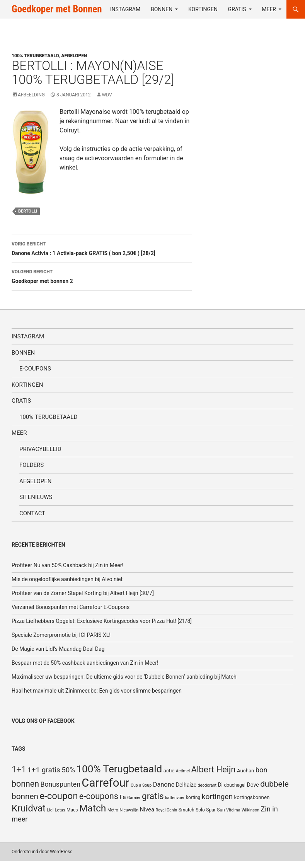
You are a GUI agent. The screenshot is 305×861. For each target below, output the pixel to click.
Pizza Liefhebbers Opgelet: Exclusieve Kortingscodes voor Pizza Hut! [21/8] (102, 621)
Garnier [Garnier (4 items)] (133, 797)
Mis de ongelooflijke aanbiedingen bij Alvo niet (67, 579)
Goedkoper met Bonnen (57, 9)
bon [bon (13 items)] (262, 770)
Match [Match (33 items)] (92, 808)
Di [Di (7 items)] (220, 785)
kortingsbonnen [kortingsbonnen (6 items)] (251, 797)
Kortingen (203, 9)
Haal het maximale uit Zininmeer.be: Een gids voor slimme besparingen (97, 691)
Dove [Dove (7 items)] (253, 785)
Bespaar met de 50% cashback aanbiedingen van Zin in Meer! (85, 663)
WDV (107, 95)
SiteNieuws (36, 497)
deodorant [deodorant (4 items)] (207, 785)
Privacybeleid (40, 449)
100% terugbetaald (35, 55)
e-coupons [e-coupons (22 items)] (98, 796)
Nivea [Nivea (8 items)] (147, 809)
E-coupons (35, 368)
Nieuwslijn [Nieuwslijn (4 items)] (128, 810)
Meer (269, 9)
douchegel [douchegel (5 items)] (234, 785)
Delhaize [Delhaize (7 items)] (186, 785)
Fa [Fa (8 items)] (123, 797)
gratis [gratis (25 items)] (153, 796)
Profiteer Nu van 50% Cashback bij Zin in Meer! (67, 565)
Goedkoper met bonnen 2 (102, 275)
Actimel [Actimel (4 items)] (183, 771)
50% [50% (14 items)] (68, 770)
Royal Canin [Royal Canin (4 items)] (166, 810)
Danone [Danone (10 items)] (164, 784)
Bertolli (27, 211)
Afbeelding (31, 95)
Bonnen (161, 9)
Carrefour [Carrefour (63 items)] (105, 782)
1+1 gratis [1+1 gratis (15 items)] (43, 769)
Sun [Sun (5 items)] (221, 810)
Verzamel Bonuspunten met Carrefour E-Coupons (70, 607)
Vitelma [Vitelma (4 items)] (233, 810)
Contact (32, 513)
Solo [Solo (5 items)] (200, 810)
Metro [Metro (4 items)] (112, 810)
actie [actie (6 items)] (169, 771)
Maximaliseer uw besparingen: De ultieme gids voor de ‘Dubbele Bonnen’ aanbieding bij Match (124, 677)
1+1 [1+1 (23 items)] (19, 769)
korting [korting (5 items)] (193, 797)
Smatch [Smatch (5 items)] (186, 810)
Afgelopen (74, 55)
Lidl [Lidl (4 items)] (50, 810)
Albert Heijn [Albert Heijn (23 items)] (213, 769)
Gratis (237, 9)
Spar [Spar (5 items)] (210, 810)
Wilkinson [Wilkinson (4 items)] (250, 810)
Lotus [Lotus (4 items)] (60, 810)
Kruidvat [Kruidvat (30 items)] (29, 808)
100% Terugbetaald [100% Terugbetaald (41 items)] (119, 769)
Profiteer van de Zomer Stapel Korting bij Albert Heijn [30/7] (83, 593)
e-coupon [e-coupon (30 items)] (58, 796)
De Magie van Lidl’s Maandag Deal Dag (58, 649)
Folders (31, 464)
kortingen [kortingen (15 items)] (217, 796)
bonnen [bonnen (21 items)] (25, 784)
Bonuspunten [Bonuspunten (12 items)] (60, 784)
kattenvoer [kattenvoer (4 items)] (174, 797)
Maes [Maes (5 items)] (72, 810)
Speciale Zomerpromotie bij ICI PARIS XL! (61, 635)
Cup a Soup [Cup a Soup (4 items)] (141, 785)
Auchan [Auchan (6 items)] (245, 771)
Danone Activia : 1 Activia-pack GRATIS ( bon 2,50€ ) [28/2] (102, 247)
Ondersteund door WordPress (42, 851)
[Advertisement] (260, 83)
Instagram (125, 9)
